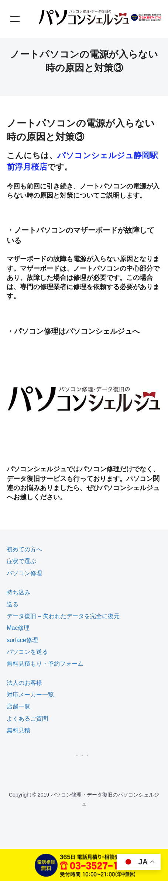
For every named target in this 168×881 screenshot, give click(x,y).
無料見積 (18, 730)
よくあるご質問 (27, 718)
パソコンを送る (27, 652)
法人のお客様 (24, 683)
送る (12, 604)
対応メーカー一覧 (30, 694)
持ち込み (18, 592)
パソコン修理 (24, 573)
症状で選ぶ (21, 561)
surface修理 (22, 640)
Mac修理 (18, 628)
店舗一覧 (18, 706)
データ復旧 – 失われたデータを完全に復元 (63, 616)
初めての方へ (24, 549)
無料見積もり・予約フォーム (45, 663)
